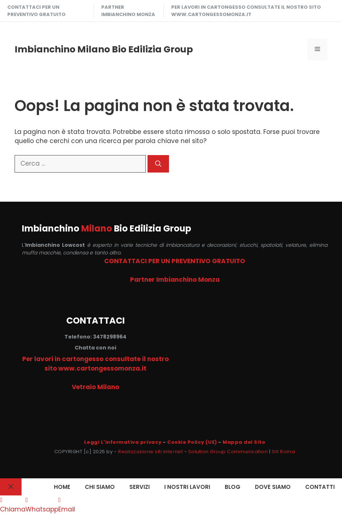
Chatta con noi (95, 347)
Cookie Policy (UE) (192, 442)
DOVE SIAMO (273, 487)
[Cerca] (158, 164)
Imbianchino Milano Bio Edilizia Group (104, 49)
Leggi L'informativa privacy (123, 442)
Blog (232, 487)
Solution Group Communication (228, 451)
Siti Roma (283, 451)
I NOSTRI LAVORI (187, 487)
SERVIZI (139, 487)
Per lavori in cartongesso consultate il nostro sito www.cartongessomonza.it (246, 11)
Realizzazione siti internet (150, 451)
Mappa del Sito (244, 442)
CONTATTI (320, 487)
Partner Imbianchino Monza (128, 11)
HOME (62, 487)
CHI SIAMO (100, 487)
